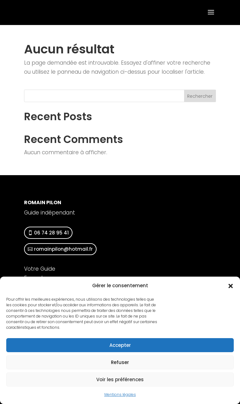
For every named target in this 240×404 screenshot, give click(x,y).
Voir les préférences (120, 379)
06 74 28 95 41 (51, 232)
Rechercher (199, 96)
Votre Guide (39, 269)
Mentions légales (120, 394)
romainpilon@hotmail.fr (63, 249)
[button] (231, 286)
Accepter (120, 345)
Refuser (120, 362)
